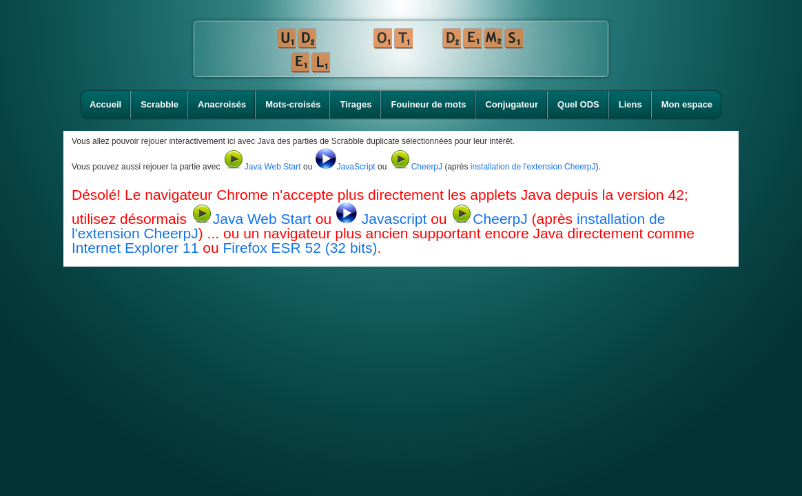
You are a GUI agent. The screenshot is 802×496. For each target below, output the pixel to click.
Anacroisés (222, 104)
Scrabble (159, 104)
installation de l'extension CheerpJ (533, 167)
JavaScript (345, 167)
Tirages (355, 104)
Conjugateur (511, 104)
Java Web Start (262, 167)
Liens (630, 104)
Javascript (383, 219)
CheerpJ (415, 167)
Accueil (105, 104)
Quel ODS (578, 104)
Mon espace (686, 104)
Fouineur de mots (428, 104)
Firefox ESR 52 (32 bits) (300, 248)
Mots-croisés (292, 104)
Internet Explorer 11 (135, 248)
